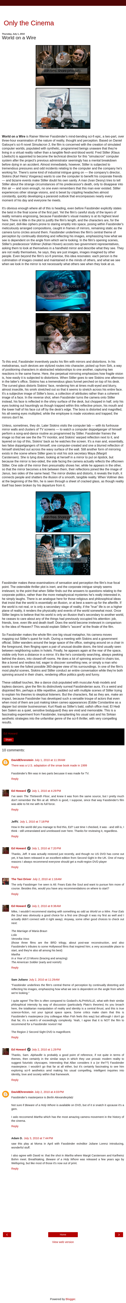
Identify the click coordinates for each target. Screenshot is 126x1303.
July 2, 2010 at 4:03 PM (49, 1091)
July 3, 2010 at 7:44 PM (38, 1138)
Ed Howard (18, 790)
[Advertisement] (63, 10)
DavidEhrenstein (22, 760)
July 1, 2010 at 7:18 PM (34, 821)
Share (8, 739)
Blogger (70, 1299)
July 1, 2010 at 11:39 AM (50, 760)
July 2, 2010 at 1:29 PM (46, 1049)
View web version (63, 1242)
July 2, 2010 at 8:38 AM (46, 906)
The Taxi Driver (21, 879)
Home (63, 1234)
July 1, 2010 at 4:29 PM (46, 790)
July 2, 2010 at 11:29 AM (44, 979)
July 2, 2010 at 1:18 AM (47, 879)
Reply (15, 778)
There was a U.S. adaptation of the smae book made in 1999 (49, 765)
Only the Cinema (28, 23)
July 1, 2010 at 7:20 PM (46, 848)
